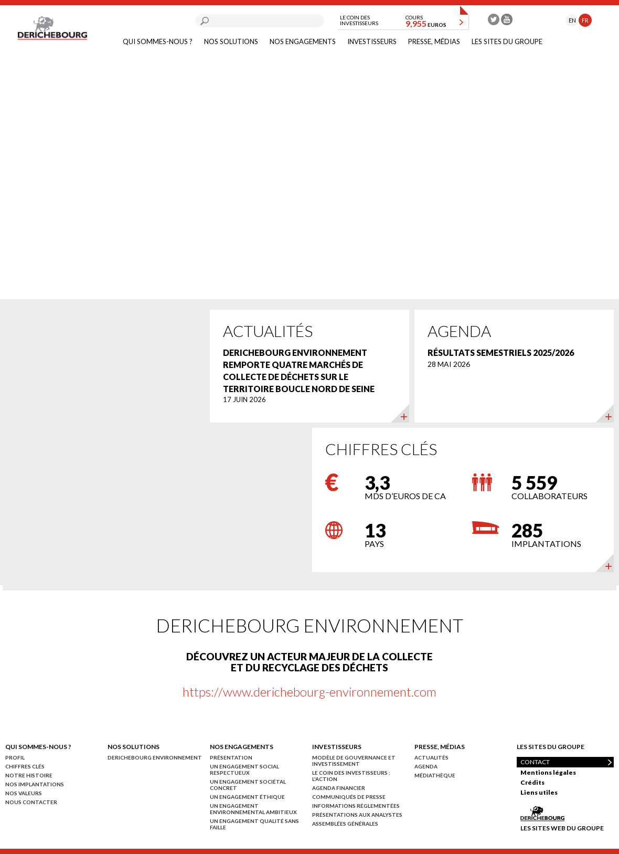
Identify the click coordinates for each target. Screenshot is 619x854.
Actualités (431, 757)
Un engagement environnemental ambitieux (253, 809)
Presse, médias (434, 41)
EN (572, 20)
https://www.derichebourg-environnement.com (309, 691)
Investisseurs (372, 41)
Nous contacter (31, 802)
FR (585, 20)
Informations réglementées (356, 806)
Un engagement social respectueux (244, 769)
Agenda (425, 766)
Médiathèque (434, 775)
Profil (15, 757)
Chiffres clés (25, 766)
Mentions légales (548, 772)
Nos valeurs (23, 793)
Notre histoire (28, 775)
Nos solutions (231, 41)
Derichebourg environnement (155, 757)
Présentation (231, 757)
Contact (535, 762)
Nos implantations (34, 784)
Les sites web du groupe (562, 827)
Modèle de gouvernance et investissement (354, 760)
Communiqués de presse (349, 797)
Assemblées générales (345, 823)
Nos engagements (303, 41)
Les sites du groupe (507, 41)
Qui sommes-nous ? (158, 41)
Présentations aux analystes (357, 814)
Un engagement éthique (247, 797)
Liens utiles (539, 792)
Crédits (532, 782)
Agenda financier (338, 788)
